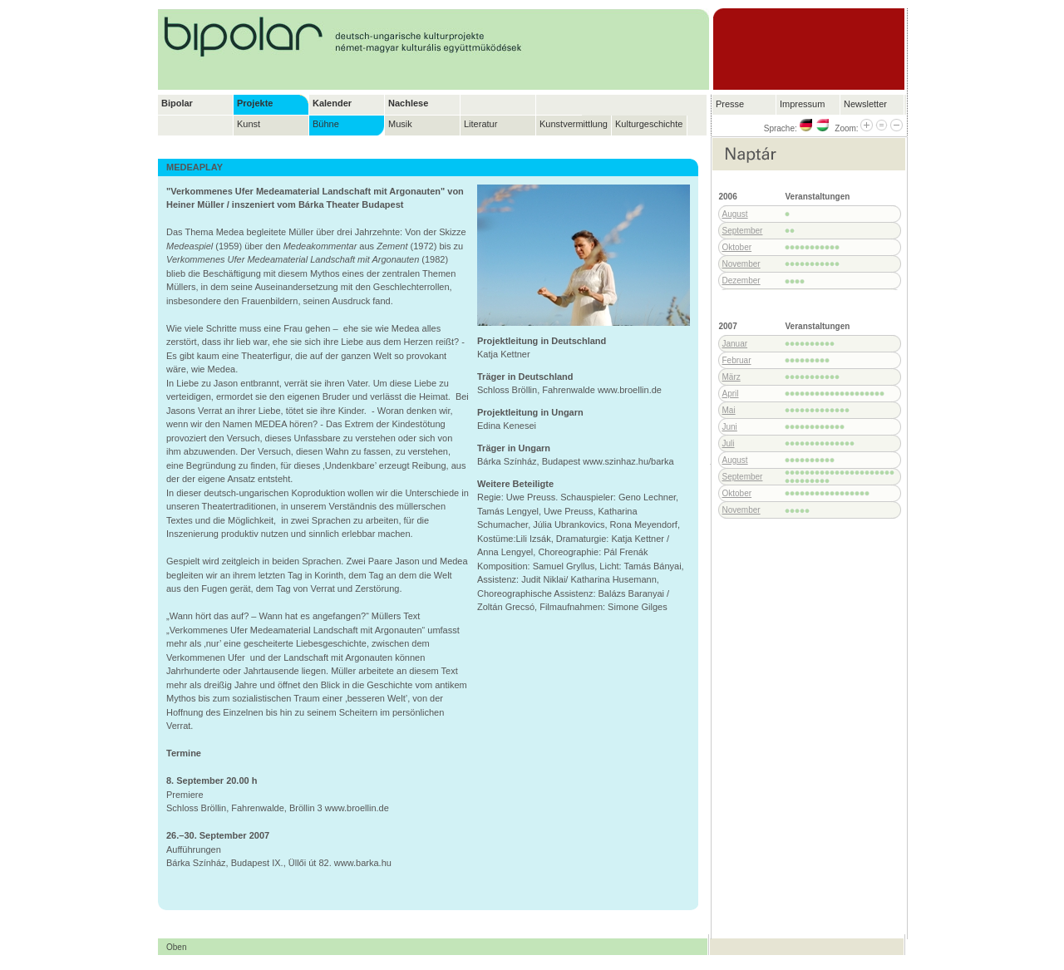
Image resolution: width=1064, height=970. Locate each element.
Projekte (255, 103)
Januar (735, 343)
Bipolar (177, 103)
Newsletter (865, 104)
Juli (728, 443)
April (730, 393)
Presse (730, 104)
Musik (400, 124)
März (731, 377)
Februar (736, 360)
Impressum (802, 104)
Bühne (326, 124)
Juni (729, 426)
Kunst (248, 124)
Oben (176, 947)
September (742, 230)
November (741, 263)
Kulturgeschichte (648, 124)
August (735, 214)
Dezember (741, 280)
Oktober (737, 247)
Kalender (332, 103)
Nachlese (408, 103)
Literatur (480, 124)
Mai (729, 410)
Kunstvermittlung (573, 124)
